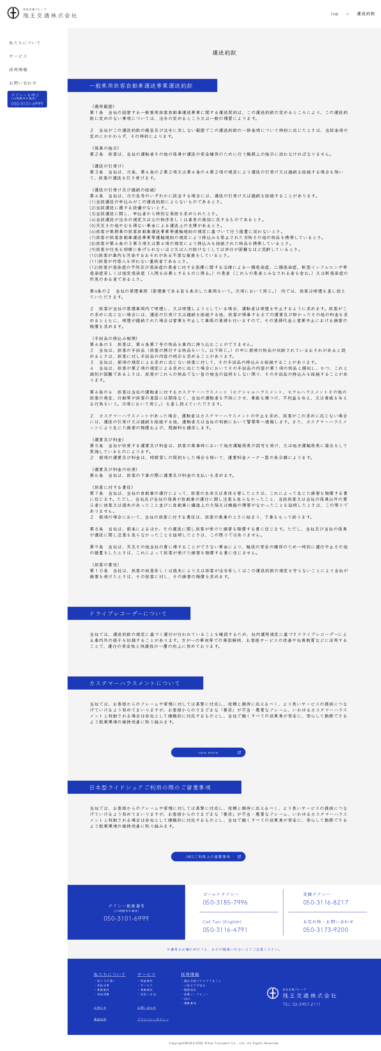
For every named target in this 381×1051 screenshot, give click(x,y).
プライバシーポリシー (152, 1019)
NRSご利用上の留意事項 (208, 856)
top (335, 13)
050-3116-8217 (326, 902)
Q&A (187, 998)
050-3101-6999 (126, 918)
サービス (18, 56)
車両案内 (103, 989)
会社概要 (103, 994)
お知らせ (100, 1007)
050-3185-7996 (225, 902)
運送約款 (100, 1019)
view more (208, 752)
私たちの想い (106, 980)
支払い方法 (148, 994)
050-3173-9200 (326, 929)
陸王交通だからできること (202, 980)
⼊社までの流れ (195, 985)
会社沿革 (103, 985)
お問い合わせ (23, 82)
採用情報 (18, 69)
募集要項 (190, 1003)
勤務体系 (190, 989)
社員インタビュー (196, 994)
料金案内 (146, 980)
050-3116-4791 (225, 929)
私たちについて (25, 42)
